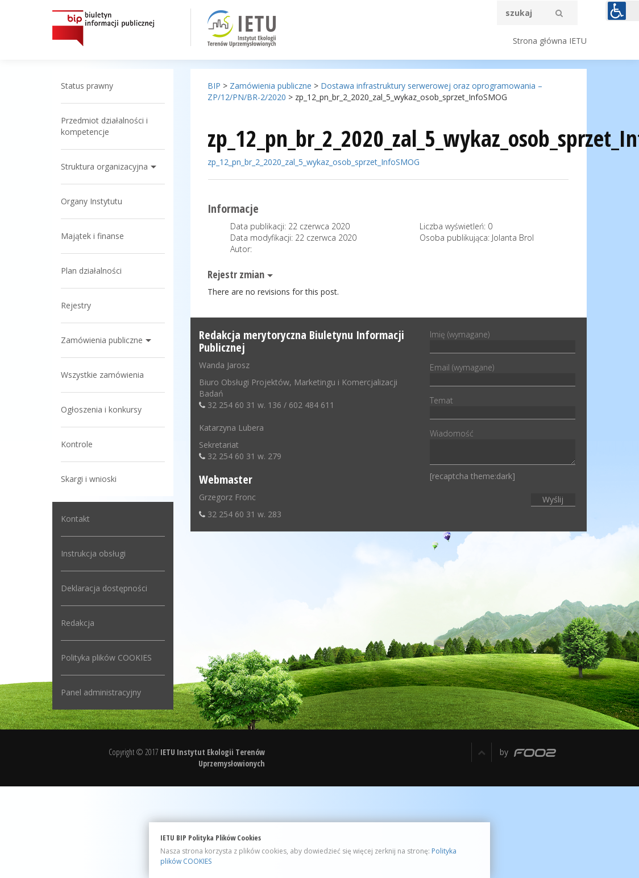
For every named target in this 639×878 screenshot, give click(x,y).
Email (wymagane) (499, 373)
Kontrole (82, 444)
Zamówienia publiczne (107, 340)
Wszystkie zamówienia (107, 374)
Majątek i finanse (97, 235)
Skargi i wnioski (94, 478)
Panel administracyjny (106, 692)
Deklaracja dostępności (109, 588)
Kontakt (80, 518)
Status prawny (92, 85)
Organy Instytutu (96, 201)
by (528, 752)
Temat (499, 406)
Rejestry (81, 305)
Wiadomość (499, 447)
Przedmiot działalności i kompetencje (109, 126)
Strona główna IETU (550, 40)
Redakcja (82, 622)
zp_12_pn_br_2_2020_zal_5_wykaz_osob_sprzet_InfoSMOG (316, 161)
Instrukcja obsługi (98, 553)
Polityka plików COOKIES (111, 657)
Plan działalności (96, 270)
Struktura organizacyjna (109, 166)
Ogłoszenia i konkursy (106, 409)
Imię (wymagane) (499, 340)
